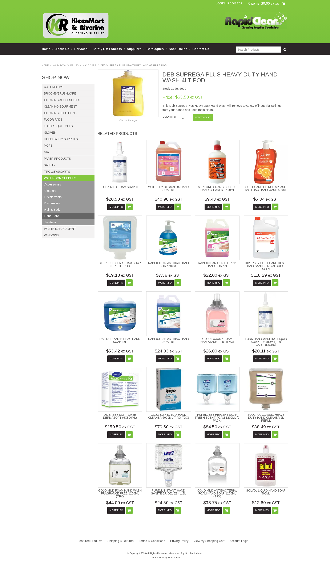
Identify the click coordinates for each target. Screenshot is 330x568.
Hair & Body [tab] (52, 209)
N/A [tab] (46, 152)
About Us (62, 49)
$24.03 (168, 350)
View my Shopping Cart (209, 540)
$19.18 (120, 275)
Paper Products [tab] (57, 158)
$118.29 (266, 275)
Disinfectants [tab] (53, 197)
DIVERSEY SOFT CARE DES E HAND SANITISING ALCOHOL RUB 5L (266, 266)
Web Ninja (174, 557)
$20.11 (265, 350)
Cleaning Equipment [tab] (60, 106)
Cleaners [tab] (50, 190)
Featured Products (90, 540)
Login (220, 3)
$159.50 (120, 426)
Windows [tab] (51, 235)
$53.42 (120, 350)
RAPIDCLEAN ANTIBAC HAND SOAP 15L (120, 340)
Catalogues (155, 49)
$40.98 (168, 199)
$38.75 (217, 502)
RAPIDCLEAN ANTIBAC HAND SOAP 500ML (168, 264)
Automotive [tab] (54, 87)
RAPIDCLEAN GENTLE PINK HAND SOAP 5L (217, 264)
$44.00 (120, 502)
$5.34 (265, 199)
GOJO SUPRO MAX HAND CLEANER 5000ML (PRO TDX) (168, 416)
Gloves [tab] (50, 132)
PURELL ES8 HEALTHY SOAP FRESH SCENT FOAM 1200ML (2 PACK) (217, 417)
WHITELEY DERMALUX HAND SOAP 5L (168, 188)
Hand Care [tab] (51, 216)
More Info (116, 207)
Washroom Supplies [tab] (60, 178)
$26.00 (217, 350)
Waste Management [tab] (60, 228)
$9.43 (217, 199)
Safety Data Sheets (107, 49)
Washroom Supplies (66, 65)
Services (81, 49)
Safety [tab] (49, 165)
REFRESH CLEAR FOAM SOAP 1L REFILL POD (120, 264)
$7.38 (168, 275)
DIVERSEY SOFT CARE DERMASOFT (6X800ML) (120, 416)
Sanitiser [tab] (50, 222)
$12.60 (266, 502)
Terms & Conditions (152, 540)
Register (235, 3)
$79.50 (168, 426)
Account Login (239, 540)
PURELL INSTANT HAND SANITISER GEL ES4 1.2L (168, 492)
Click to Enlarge (128, 120)
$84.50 (217, 426)
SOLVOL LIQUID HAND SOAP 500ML (266, 492)
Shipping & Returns (121, 540)
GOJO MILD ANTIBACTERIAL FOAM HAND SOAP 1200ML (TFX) (217, 493)
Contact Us (200, 49)
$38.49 (266, 426)
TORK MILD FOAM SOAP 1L (120, 187)
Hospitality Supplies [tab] (61, 139)
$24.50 (168, 502)
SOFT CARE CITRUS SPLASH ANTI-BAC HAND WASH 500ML (266, 188)
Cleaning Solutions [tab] (60, 113)
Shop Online (178, 49)
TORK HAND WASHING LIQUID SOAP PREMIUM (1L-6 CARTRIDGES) (266, 341)
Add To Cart (129, 207)
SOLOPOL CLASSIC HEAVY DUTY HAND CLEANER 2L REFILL (266, 417)
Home (46, 49)
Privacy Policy (179, 540)
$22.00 (217, 275)
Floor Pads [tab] (53, 119)
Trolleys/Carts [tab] (57, 171)
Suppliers (134, 49)
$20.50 (120, 199)
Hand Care (89, 65)
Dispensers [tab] (52, 203)
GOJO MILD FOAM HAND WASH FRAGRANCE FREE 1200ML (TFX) (120, 493)
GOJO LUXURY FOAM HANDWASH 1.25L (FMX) (217, 340)
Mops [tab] (48, 145)
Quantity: (169, 117)
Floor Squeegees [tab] (58, 126)
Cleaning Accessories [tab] (62, 100)
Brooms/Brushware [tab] (60, 93)
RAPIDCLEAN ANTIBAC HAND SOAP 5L (168, 340)
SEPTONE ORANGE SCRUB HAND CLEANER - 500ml (217, 188)
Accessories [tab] (52, 184)
